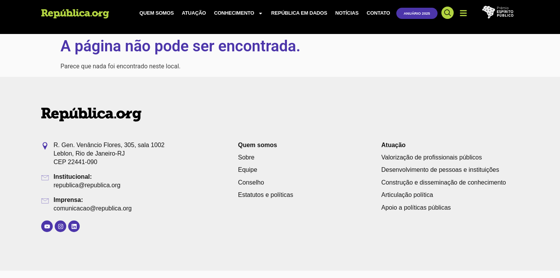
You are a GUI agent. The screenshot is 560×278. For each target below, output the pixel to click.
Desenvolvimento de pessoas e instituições (440, 169)
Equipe (247, 169)
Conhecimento (238, 13)
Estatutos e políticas (265, 195)
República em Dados (299, 13)
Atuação (194, 13)
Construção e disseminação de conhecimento (443, 182)
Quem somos (156, 13)
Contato (378, 13)
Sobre (246, 157)
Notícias (347, 13)
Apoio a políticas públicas (416, 207)
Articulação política (407, 195)
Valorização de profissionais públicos (431, 157)
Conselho (251, 182)
